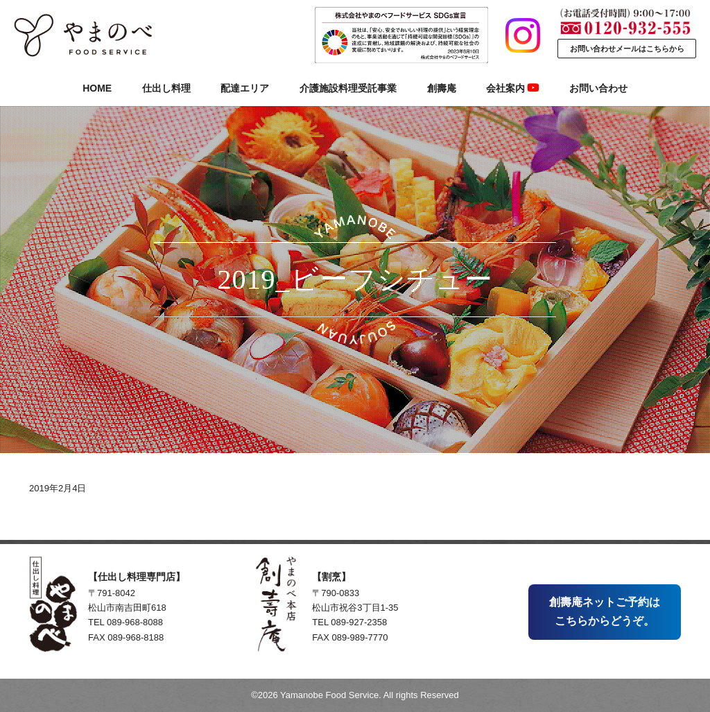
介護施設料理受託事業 (348, 88)
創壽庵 (441, 88)
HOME (97, 88)
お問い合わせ (598, 88)
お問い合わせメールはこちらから (627, 48)
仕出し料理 (166, 88)
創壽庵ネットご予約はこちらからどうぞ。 (604, 611)
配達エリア (244, 88)
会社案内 (512, 88)
